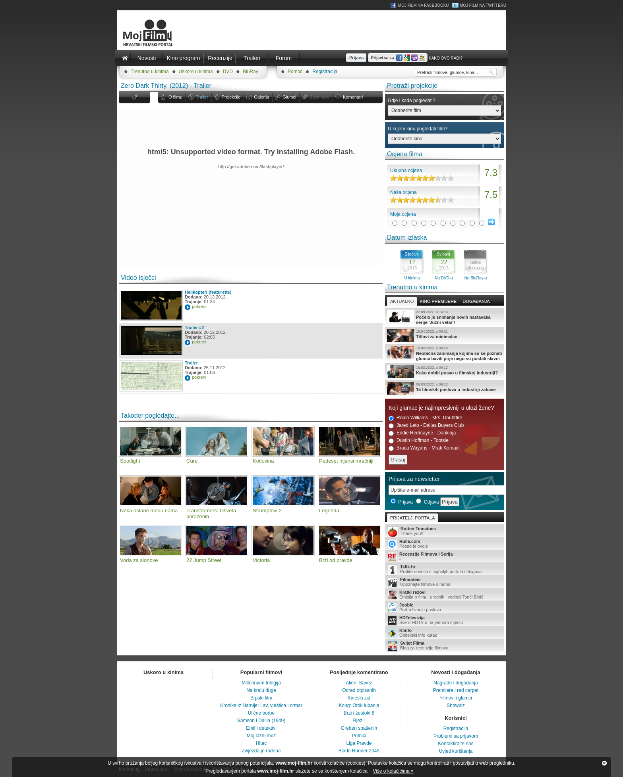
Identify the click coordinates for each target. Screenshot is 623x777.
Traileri (252, 58)
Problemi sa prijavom (455, 736)
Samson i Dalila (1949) (261, 720)
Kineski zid (359, 698)
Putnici (359, 735)
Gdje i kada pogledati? (411, 100)
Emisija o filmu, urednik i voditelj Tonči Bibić (444, 595)
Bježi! (359, 720)
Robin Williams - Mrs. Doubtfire (425, 418)
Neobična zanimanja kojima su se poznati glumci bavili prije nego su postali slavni (444, 353)
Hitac (261, 743)
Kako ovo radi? (445, 58)
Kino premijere (438, 301)
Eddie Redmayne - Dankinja (422, 433)
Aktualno (402, 301)
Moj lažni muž (261, 735)
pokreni (199, 306)
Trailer (202, 97)
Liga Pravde (358, 743)
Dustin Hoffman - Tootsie (419, 441)
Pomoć (295, 71)
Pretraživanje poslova (444, 608)
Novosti (146, 58)
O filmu (175, 97)
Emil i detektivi (261, 728)
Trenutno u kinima (150, 71)
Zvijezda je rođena (261, 751)
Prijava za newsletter (414, 479)
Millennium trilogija (261, 683)
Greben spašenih (359, 728)
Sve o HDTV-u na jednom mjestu (444, 620)
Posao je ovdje (444, 544)
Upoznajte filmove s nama (444, 582)
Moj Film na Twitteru (483, 5)
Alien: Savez (359, 683)
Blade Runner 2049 (359, 751)
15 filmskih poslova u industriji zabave (444, 388)
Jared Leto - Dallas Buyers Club (426, 425)
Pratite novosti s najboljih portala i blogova (444, 569)
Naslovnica (125, 58)
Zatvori (604, 763)
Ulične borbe (261, 713)
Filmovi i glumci (455, 698)
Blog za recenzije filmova (444, 646)
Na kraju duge (261, 690)
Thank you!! (444, 531)
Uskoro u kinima (196, 71)
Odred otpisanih (359, 690)
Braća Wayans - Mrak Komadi (424, 448)
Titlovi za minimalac (444, 335)
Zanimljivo (319, 97)
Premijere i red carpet (456, 690)
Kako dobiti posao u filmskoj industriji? (444, 371)
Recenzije (220, 58)
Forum (284, 58)
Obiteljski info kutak (444, 633)
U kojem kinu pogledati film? (417, 129)
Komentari (353, 97)
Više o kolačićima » (393, 771)
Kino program (183, 58)
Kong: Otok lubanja (359, 705)
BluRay (250, 71)
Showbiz (455, 705)
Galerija (261, 97)
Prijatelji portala (412, 517)
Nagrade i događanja (455, 683)
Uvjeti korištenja (456, 751)
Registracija (324, 71)
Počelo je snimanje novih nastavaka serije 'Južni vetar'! (444, 317)
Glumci (289, 97)
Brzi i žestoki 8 (359, 713)
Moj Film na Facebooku (423, 5)
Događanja (475, 301)
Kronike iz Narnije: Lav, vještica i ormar (261, 705)
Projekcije (231, 97)
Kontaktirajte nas (455, 743)
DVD (228, 71)
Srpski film (261, 698)
